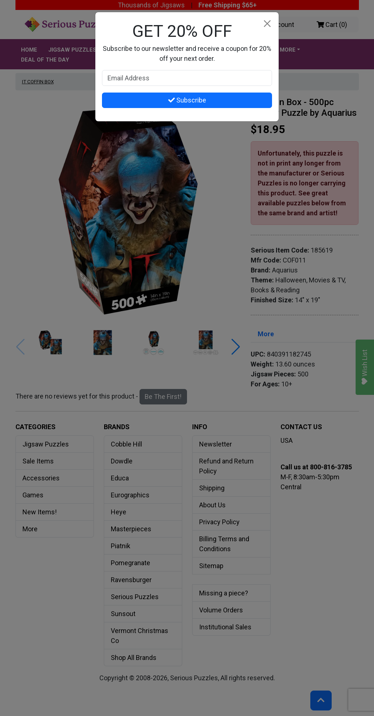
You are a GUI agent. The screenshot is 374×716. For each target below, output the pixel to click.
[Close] (267, 24)
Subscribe (187, 100)
